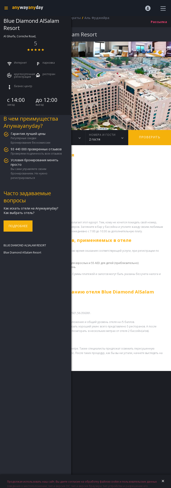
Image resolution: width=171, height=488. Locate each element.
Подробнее (18, 226)
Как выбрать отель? (19, 213)
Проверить (149, 137)
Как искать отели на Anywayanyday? (31, 208)
